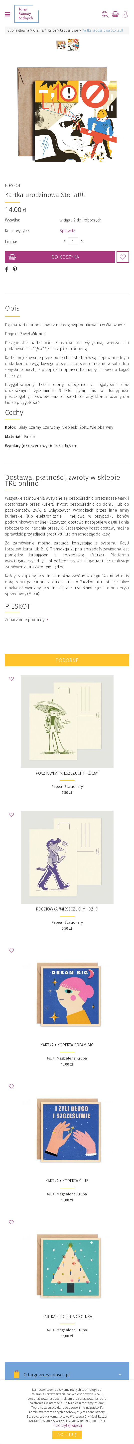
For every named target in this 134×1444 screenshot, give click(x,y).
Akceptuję (66, 1434)
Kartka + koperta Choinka (67, 1316)
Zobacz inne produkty (26, 619)
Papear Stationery (67, 786)
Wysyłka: (12, 220)
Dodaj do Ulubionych (123, 257)
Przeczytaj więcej (67, 1425)
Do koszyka (65, 257)
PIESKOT (13, 185)
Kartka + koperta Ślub (67, 1180)
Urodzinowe (69, 30)
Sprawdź (67, 230)
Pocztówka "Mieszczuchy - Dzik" (67, 909)
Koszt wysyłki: (17, 230)
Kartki (52, 30)
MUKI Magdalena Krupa (67, 1058)
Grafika (38, 30)
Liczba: (11, 241)
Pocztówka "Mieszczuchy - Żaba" (67, 773)
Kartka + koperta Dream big (67, 1045)
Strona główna (18, 30)
